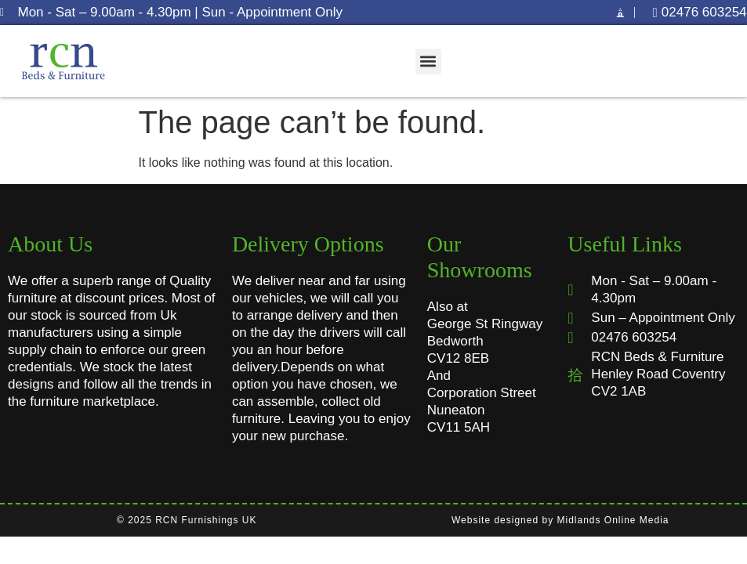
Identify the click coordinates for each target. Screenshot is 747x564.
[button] (428, 61)
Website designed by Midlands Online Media (560, 520)
